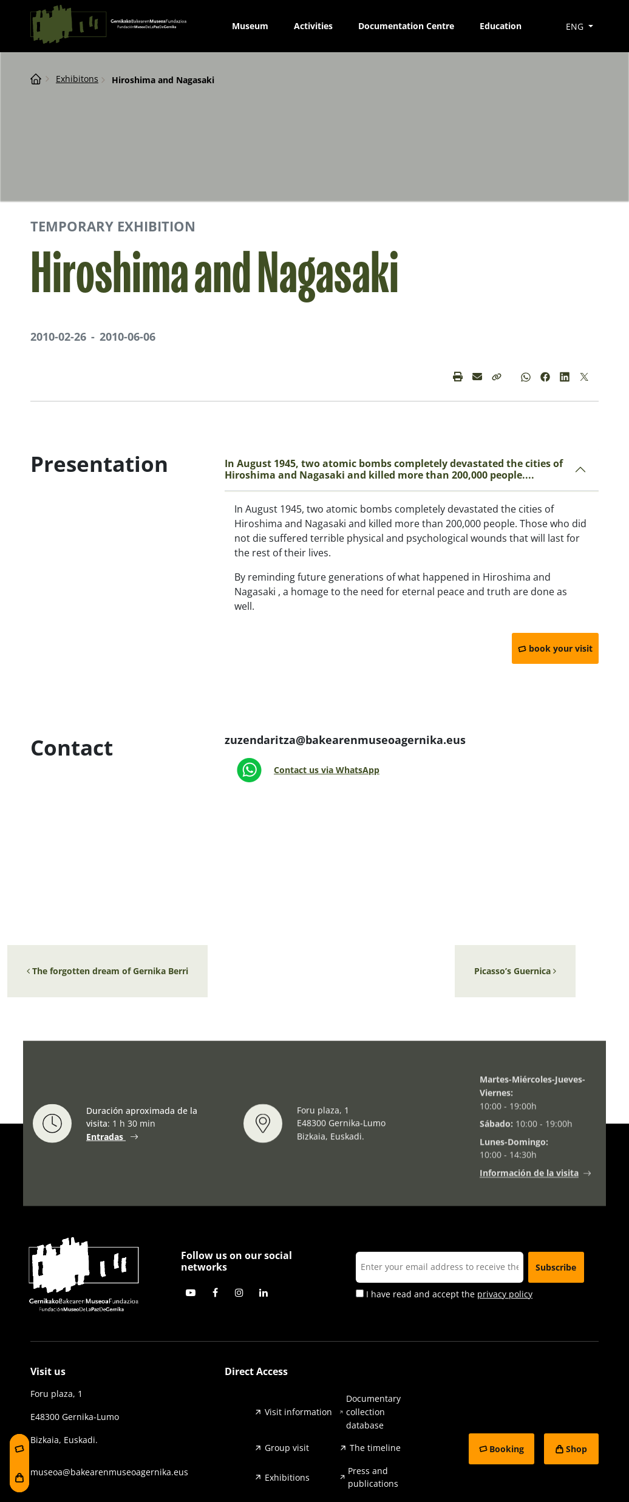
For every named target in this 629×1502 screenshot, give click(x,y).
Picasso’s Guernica (515, 971)
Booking (506, 1449)
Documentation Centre (406, 26)
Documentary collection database (373, 1411)
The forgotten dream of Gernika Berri (107, 971)
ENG (576, 26)
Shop (576, 1449)
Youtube (190, 1292)
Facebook (215, 1292)
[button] (496, 376)
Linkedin (263, 1292)
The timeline (375, 1447)
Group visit (287, 1447)
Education (501, 26)
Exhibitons (77, 78)
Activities (313, 26)
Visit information (298, 1412)
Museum (250, 26)
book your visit (561, 648)
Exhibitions (287, 1477)
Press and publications (373, 1477)
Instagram (239, 1292)
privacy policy (504, 1294)
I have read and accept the (444, 1294)
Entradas (106, 1137)
